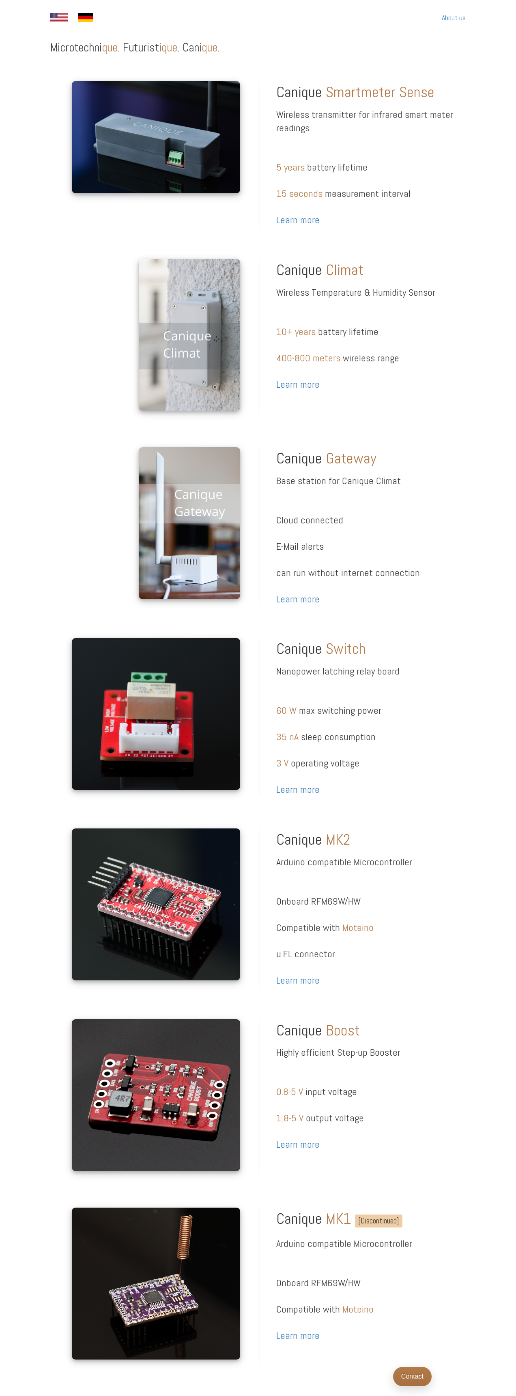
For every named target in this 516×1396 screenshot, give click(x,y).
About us (454, 17)
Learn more (298, 219)
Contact (412, 1376)
